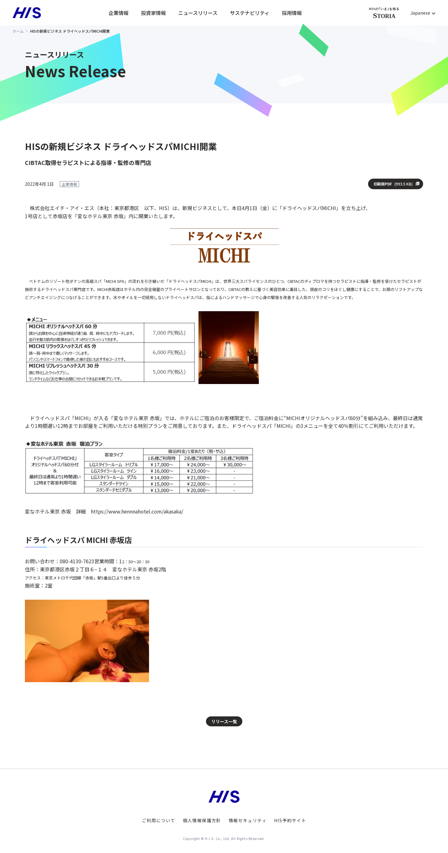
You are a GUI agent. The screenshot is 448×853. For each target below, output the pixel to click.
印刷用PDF (393, 184)
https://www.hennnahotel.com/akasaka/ (137, 511)
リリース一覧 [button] (224, 721)
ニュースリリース (197, 12)
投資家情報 (153, 12)
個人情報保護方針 (202, 820)
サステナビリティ (249, 12)
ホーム (18, 31)
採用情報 (292, 12)
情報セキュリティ (248, 820)
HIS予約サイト (290, 820)
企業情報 (118, 12)
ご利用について (158, 820)
